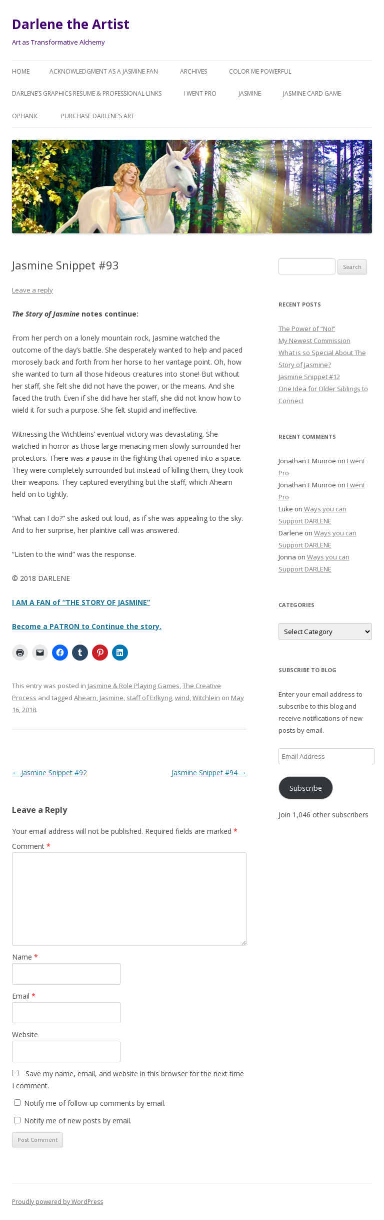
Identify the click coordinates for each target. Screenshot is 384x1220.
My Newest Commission (314, 340)
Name (25, 957)
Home (21, 71)
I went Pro (200, 93)
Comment (31, 846)
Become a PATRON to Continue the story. (87, 626)
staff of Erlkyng (149, 697)
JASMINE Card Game (312, 93)
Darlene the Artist (71, 24)
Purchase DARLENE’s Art (97, 116)
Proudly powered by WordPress (57, 1201)
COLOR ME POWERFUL (260, 71)
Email (24, 996)
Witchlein (206, 697)
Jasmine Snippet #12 (309, 376)
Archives (193, 71)
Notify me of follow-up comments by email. (95, 1103)
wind (182, 697)
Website (25, 1034)
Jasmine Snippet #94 (209, 772)
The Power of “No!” (307, 328)
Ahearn (85, 697)
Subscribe (306, 788)
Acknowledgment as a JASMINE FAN (104, 71)
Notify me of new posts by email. (78, 1120)
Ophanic (25, 116)
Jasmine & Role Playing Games (134, 685)
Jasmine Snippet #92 (49, 772)
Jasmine (249, 93)
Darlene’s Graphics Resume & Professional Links (87, 93)
